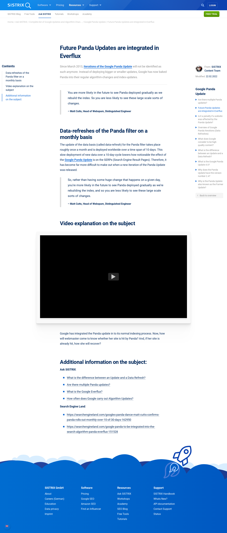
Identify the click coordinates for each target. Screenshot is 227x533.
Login (212, 5)
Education (50, 503)
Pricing (60, 5)
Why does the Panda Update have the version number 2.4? (209, 173)
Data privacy (52, 508)
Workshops (73, 14)
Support (95, 5)
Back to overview (207, 195)
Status (157, 513)
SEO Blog (122, 508)
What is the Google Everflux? (84, 391)
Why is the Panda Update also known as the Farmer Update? (210, 184)
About (48, 493)
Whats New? (160, 498)
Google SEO (87, 498)
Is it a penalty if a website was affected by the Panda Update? (210, 119)
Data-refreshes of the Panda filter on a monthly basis (17, 76)
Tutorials (59, 14)
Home (10, 22)
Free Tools (29, 14)
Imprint (49, 513)
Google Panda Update (95, 22)
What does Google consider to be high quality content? (207, 142)
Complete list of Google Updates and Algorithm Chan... (55, 22)
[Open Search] (202, 5)
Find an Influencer (91, 508)
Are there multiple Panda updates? (88, 384)
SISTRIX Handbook (164, 493)
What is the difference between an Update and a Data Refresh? (210, 153)
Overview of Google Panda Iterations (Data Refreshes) (209, 130)
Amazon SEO (88, 503)
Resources (76, 5)
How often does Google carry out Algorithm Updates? (100, 398)
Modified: (200, 76)
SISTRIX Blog (14, 14)
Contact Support (163, 508)
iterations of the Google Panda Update (108, 66)
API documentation (164, 503)
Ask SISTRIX (44, 14)
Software (44, 5)
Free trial (212, 14)
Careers (54, 498)
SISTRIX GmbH (54, 487)
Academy (87, 14)
